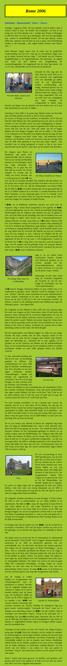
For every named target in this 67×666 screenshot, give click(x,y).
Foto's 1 (35, 22)
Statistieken (10, 22)
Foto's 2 (44, 22)
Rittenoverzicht (23, 22)
